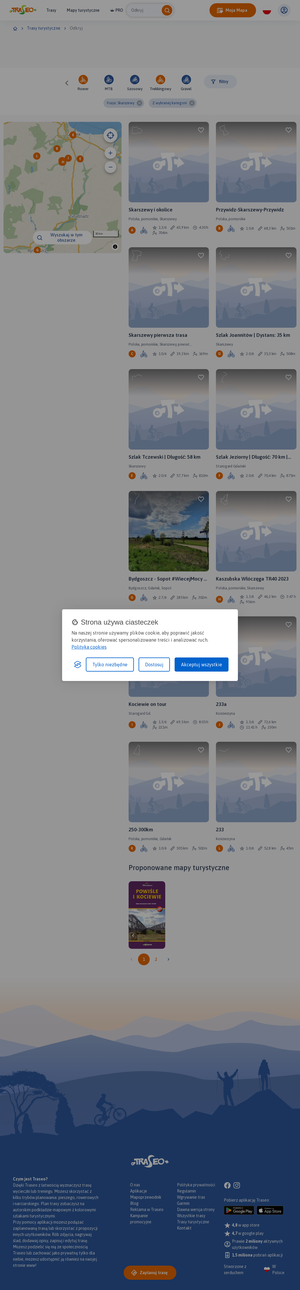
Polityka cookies (89, 647)
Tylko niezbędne (109, 664)
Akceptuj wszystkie (201, 664)
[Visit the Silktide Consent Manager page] (77, 664)
